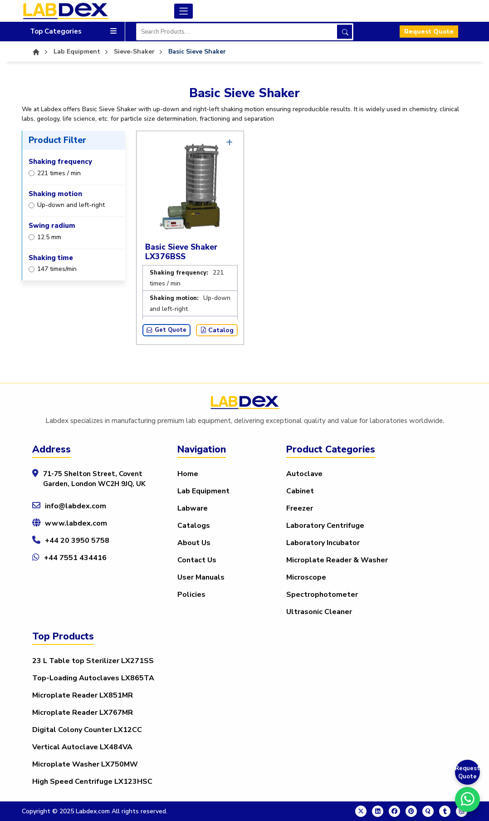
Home (187, 474)
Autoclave (304, 474)
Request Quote (429, 31)
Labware (192, 508)
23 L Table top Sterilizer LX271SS (93, 661)
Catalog (217, 330)
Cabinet (300, 491)
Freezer (299, 508)
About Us (193, 543)
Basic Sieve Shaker (197, 51)
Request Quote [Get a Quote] (467, 772)
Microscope (306, 577)
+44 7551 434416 (75, 558)
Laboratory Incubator (323, 543)
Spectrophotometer (322, 595)
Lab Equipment (203, 491)
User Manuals (201, 577)
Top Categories (73, 31)
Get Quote (166, 330)
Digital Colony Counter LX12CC (87, 730)
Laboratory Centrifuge (325, 526)
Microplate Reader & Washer (337, 560)
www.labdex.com (76, 523)
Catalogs (193, 526)
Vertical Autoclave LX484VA (82, 747)
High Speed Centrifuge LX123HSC (92, 782)
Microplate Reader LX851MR (82, 695)
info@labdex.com (75, 506)
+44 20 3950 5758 (77, 541)
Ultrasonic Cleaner (319, 612)
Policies (191, 595)
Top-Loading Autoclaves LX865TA (93, 678)
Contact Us (196, 560)
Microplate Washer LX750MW (85, 764)
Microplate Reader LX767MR (82, 713)
